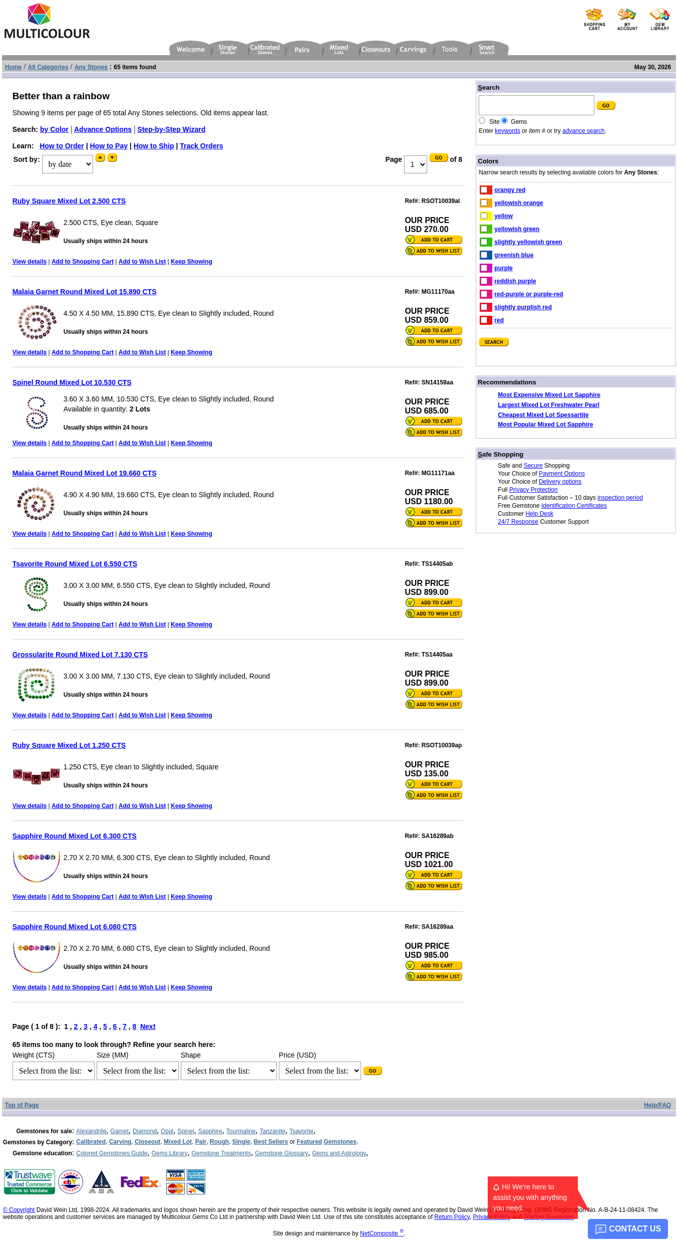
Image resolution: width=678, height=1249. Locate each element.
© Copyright (19, 1209)
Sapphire (210, 1131)
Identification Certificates (574, 505)
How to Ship (154, 146)
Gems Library (169, 1153)
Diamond (145, 1131)
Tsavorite (301, 1131)
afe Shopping (500, 454)
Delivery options (560, 481)
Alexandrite (91, 1131)
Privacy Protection (533, 489)
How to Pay (109, 146)
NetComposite (382, 1233)
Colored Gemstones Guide (111, 1153)
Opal (167, 1131)
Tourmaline (241, 1131)
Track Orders (201, 146)
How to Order (62, 146)
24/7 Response (518, 521)
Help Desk (539, 513)
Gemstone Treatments (221, 1153)
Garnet (119, 1131)
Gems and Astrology (339, 1153)
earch (488, 87)
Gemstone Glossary (281, 1153)
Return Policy (451, 1216)
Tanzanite (272, 1131)
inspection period (620, 497)
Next (147, 1026)
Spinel (185, 1131)
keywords (507, 130)
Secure (533, 465)
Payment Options (562, 473)
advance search (583, 130)
